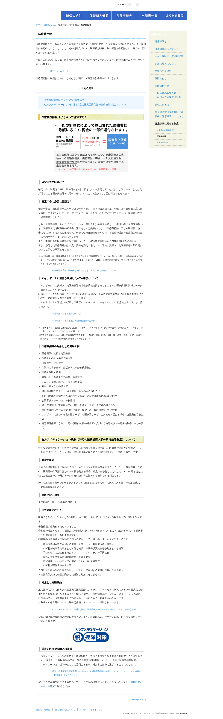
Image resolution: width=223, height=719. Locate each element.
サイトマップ (97, 709)
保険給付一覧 (162, 86)
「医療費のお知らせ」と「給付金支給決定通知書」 (169, 95)
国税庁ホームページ (59, 71)
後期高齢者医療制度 (165, 130)
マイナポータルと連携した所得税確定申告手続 (73, 321)
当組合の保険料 (163, 71)
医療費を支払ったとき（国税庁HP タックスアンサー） (93, 270)
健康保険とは (162, 41)
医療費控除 (161, 136)
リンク (83, 709)
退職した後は (162, 104)
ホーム (39, 25)
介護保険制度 (162, 142)
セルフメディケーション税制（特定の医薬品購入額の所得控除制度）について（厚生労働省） (95, 609)
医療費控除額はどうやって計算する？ (64, 100)
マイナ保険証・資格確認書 (169, 56)
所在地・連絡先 (43, 709)
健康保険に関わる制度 (167, 123)
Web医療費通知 (59, 270)
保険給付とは (162, 78)
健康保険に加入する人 (167, 49)
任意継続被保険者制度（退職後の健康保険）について (169, 114)
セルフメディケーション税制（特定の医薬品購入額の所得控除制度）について (85, 104)
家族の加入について (165, 63)
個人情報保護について (65, 709)
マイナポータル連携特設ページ (66, 314)
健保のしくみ (50, 25)
